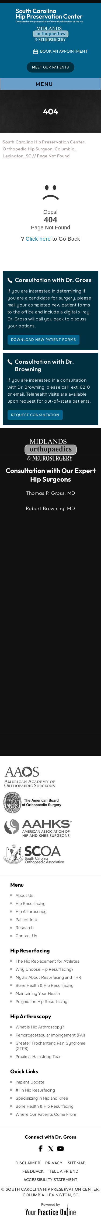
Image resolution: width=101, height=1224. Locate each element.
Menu (50, 84)
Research (25, 927)
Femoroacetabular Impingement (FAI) (50, 1035)
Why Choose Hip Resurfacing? (45, 969)
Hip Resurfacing (31, 903)
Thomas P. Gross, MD (50, 493)
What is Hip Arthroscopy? (40, 1027)
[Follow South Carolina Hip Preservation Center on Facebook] (40, 1148)
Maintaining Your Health (38, 993)
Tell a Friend (64, 1171)
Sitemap (77, 1162)
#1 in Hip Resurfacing (35, 1090)
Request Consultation (35, 415)
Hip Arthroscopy (31, 911)
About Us (24, 895)
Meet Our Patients (50, 67)
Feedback (33, 1171)
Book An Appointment (64, 51)
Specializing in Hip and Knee (42, 1098)
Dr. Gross (78, 280)
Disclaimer (27, 1162)
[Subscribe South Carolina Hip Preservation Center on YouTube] (60, 1148)
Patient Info (26, 919)
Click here (38, 239)
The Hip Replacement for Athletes (47, 961)
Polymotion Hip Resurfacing (41, 1001)
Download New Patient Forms (43, 339)
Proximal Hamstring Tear (38, 1056)
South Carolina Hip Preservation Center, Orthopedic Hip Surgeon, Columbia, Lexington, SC (44, 148)
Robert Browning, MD (50, 508)
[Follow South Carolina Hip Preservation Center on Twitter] (50, 1148)
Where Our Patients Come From (46, 1114)
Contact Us (26, 935)
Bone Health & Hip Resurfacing (45, 985)
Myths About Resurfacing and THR (48, 977)
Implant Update (30, 1082)
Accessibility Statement (50, 1179)
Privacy (53, 1162)
